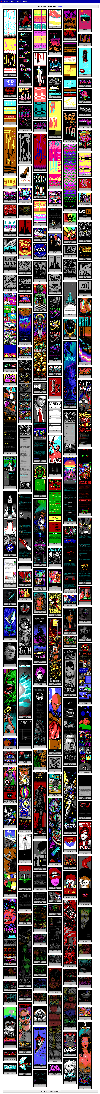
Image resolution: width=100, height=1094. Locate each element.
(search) (60, 6)
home (11, 1)
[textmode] (6, 1)
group (19, 1)
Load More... (57, 1091)
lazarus (25, 1)
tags (15, 1)
